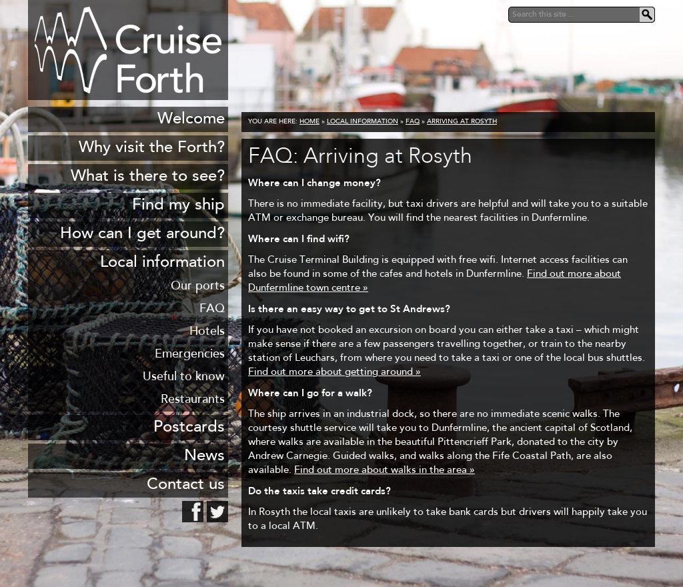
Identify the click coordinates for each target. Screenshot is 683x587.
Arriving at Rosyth (462, 122)
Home (309, 122)
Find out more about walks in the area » (384, 471)
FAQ (413, 122)
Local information (362, 122)
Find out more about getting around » (334, 373)
